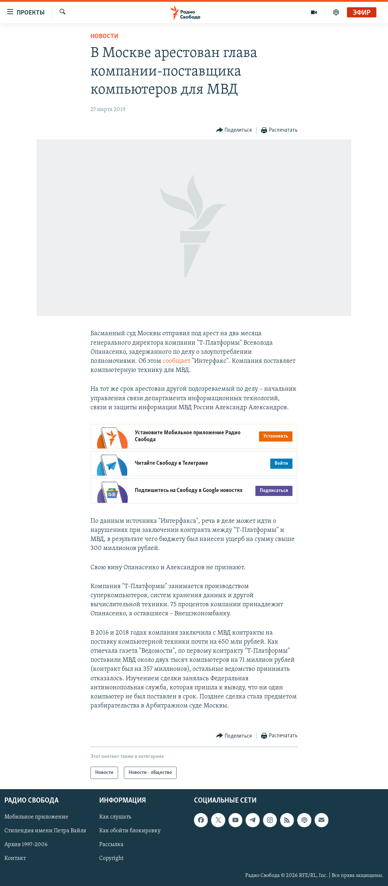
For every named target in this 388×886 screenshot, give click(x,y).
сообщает (176, 361)
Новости (104, 36)
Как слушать (115, 817)
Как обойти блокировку (130, 831)
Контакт (15, 859)
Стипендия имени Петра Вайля (45, 831)
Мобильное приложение (36, 817)
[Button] (234, 130)
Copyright (111, 859)
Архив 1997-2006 (26, 845)
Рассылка (111, 845)
